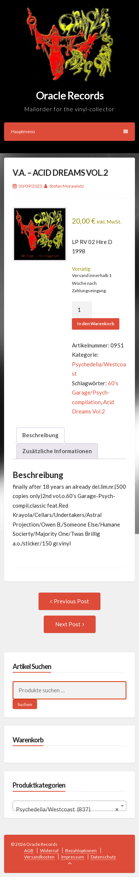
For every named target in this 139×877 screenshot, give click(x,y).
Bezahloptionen (81, 850)
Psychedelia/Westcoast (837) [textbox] (67, 809)
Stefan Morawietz (66, 186)
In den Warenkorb (95, 323)
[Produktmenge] (82, 310)
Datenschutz (103, 857)
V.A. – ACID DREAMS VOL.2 (60, 173)
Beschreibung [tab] (40, 435)
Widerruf (49, 850)
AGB (28, 850)
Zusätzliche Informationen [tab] (57, 451)
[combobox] (70, 806)
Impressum (72, 857)
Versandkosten (39, 857)
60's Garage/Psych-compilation (95, 392)
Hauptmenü (69, 131)
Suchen (24, 704)
